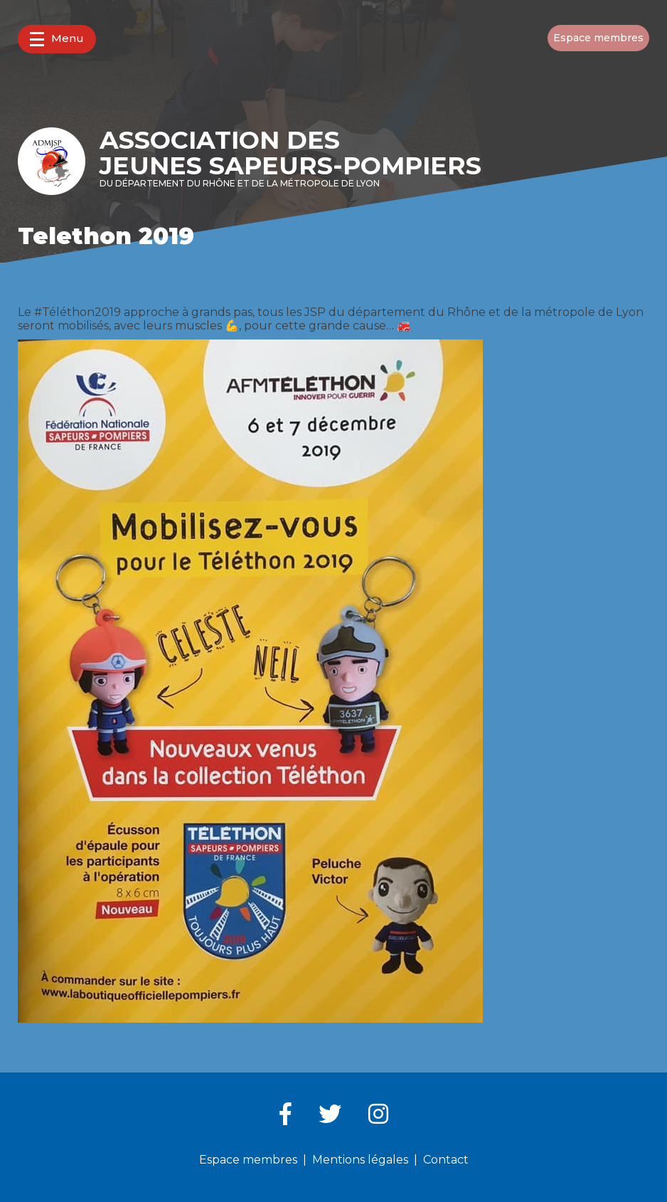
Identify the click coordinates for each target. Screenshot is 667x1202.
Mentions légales (360, 1159)
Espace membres (598, 37)
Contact (446, 1159)
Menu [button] (57, 38)
